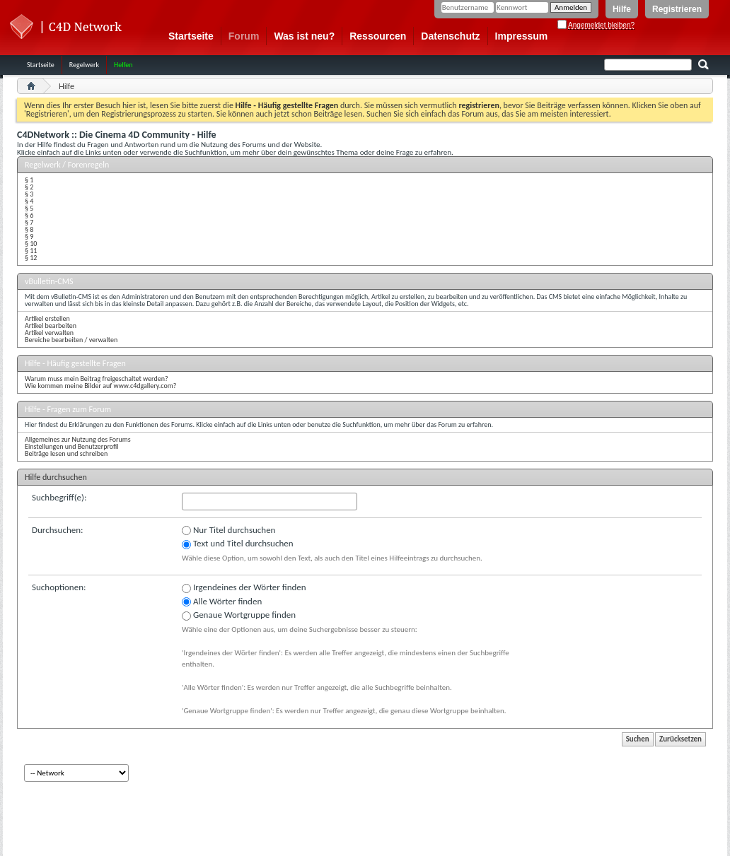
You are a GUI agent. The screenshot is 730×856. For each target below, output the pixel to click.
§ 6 (29, 215)
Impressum (521, 36)
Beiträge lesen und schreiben (66, 453)
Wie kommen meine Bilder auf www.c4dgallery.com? (100, 385)
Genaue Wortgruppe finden (239, 615)
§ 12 (31, 257)
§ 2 (29, 187)
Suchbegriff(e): (59, 497)
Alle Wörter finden (222, 601)
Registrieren (677, 9)
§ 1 (29, 179)
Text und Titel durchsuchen (238, 544)
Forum (244, 36)
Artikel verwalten (49, 332)
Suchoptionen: (59, 587)
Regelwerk (84, 64)
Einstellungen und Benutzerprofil (72, 446)
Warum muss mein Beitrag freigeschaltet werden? (96, 378)
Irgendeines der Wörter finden (244, 587)
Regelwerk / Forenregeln (67, 165)
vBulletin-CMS (49, 281)
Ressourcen (377, 36)
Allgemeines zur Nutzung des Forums (78, 439)
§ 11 (31, 250)
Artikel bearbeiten (50, 325)
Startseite (191, 36)
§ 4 (29, 201)
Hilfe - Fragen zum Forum (68, 409)
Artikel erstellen (47, 318)
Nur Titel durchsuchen (228, 530)
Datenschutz (450, 36)
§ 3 (29, 194)
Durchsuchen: (57, 529)
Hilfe (622, 9)
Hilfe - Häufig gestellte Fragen (75, 363)
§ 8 (29, 229)
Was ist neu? (304, 36)
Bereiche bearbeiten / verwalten (71, 339)
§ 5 (29, 208)
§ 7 (29, 222)
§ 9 (29, 236)
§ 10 (31, 243)
